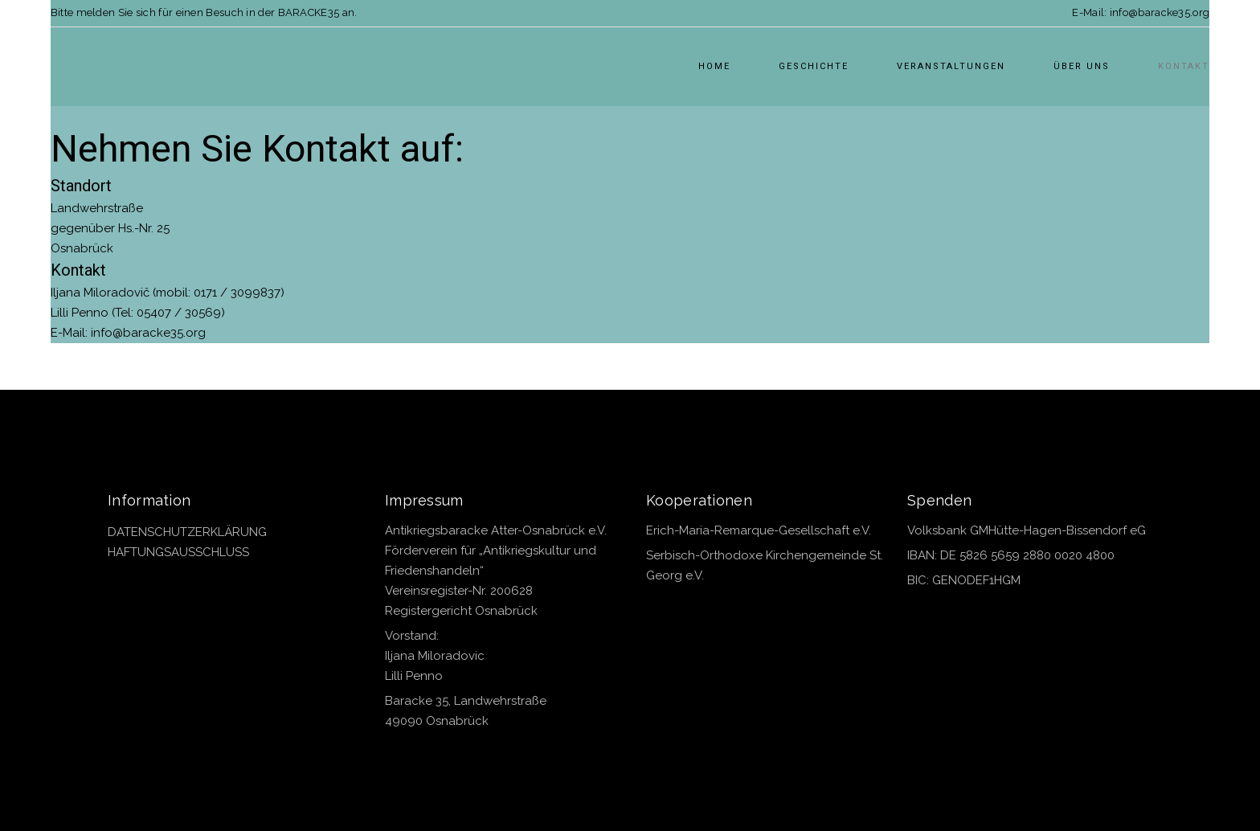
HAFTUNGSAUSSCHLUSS (178, 552)
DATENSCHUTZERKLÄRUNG (187, 532)
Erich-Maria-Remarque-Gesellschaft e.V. (758, 530)
